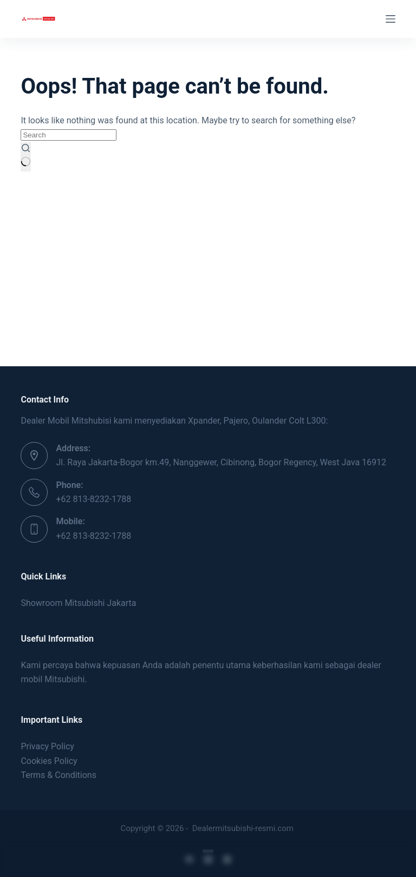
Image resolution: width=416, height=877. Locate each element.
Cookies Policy (49, 761)
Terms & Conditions (58, 775)
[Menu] (390, 19)
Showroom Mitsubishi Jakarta (78, 603)
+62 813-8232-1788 (93, 499)
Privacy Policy (47, 746)
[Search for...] (68, 135)
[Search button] (26, 157)
